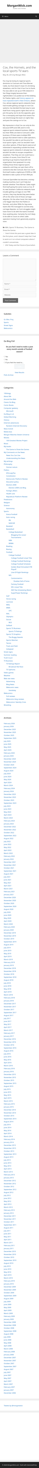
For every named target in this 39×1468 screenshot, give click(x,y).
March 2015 (8, 1101)
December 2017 (10, 1003)
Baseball (9, 526)
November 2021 (10, 865)
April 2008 (7, 1346)
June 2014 (7, 1127)
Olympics (9, 616)
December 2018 (10, 968)
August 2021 (8, 874)
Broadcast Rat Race (16, 667)
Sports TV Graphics (13, 634)
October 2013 (9, 1151)
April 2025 (7, 750)
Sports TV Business (16, 227)
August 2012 (8, 1192)
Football (9, 552)
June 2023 (7, 809)
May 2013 (7, 1166)
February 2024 (9, 788)
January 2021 (9, 894)
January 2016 (9, 1071)
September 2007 (10, 1366)
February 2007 (9, 1387)
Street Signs (8, 325)
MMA (8, 608)
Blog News (10, 684)
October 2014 (9, 1116)
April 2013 (7, 1169)
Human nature (11, 467)
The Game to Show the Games (17, 449)
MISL (8, 605)
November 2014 (10, 1113)
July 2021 (7, 877)
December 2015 (10, 1074)
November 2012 (10, 1183)
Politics (6, 470)
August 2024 (8, 771)
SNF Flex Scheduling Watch (21, 590)
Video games (9, 672)
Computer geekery (11, 408)
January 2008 (9, 1355)
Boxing (9, 549)
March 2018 (8, 995)
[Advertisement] (19, 40)
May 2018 (7, 989)
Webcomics (8, 328)
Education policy (12, 482)
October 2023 (9, 800)
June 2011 (7, 1234)
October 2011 (9, 1222)
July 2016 (7, 1054)
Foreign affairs (11, 491)
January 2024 (9, 791)
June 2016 (7, 1057)
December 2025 (10, 729)
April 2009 (7, 1310)
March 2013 (8, 1172)
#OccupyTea (11, 473)
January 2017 (9, 1036)
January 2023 (9, 824)
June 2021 (7, 880)
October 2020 (9, 903)
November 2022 (10, 830)
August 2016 (8, 1051)
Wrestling (7, 705)
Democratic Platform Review (17, 479)
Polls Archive (8, 375)
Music (6, 443)
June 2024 (7, 776)
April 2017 (7, 1027)
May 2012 (7, 1201)
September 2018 (10, 977)
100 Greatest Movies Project (16, 440)
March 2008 (8, 1349)
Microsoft (9, 411)
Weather (7, 675)
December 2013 (10, 1145)
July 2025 (7, 741)
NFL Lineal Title (17, 587)
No (6, 359)
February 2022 (9, 856)
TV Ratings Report (13, 664)
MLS (10, 622)
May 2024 (7, 779)
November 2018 (10, 971)
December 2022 (10, 827)
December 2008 (10, 1322)
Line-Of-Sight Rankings (19, 572)
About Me (7, 396)
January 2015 (9, 1107)
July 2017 (7, 1018)
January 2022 (9, 859)
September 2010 (10, 1260)
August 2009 (8, 1298)
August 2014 (8, 1121)
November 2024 (10, 762)
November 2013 (10, 1148)
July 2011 (7, 1231)
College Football (15, 555)
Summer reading (10, 655)
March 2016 (8, 1065)
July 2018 (7, 983)
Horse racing (11, 599)
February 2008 (9, 1352)
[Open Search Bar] (36, 16)
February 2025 (9, 753)
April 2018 (7, 992)
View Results (19, 372)
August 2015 (8, 1086)
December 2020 (10, 897)
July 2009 (7, 1301)
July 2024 (7, 773)
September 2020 (10, 906)
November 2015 (10, 1077)
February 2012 (9, 1210)
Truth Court (8, 658)
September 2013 (10, 1154)
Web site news (9, 678)
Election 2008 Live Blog (17, 488)
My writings (8, 461)
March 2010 (8, 1278)
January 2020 (9, 930)
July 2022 (7, 841)
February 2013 (9, 1175)
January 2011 (9, 1248)
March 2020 (8, 924)
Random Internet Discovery (16, 426)
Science (7, 505)
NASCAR (12, 523)
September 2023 (10, 803)
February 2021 (9, 891)
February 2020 (9, 927)
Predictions (8, 499)
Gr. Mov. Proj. (9, 319)
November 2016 (10, 1042)
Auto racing (10, 517)
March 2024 (8, 785)
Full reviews (10, 696)
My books (7, 446)
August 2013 (8, 1157)
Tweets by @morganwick (13, 1405)
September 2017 (10, 1012)
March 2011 (8, 1242)
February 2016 (9, 1068)
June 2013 (7, 1163)
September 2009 (10, 1296)
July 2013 (7, 1160)
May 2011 (7, 1237)
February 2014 (9, 1139)
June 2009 (7, 1304)
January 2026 (9, 726)
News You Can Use (13, 455)
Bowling (9, 546)
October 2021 (9, 868)
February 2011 (9, 1245)
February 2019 (9, 962)
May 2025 (7, 747)
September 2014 (10, 1119)
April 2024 (7, 782)
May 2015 (7, 1095)
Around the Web (10, 399)
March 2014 (8, 1136)
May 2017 (7, 1024)
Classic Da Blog (9, 402)
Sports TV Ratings (15, 631)
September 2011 (10, 1225)
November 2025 (10, 732)
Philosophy (8, 464)
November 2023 (10, 797)
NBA (6, 227)
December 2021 (10, 862)
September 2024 (10, 768)
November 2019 (10, 936)
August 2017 (8, 1015)
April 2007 (7, 1381)
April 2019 (7, 956)
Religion (7, 502)
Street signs (8, 652)
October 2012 (9, 1186)
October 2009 (9, 1293)
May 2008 (7, 1343)
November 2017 (10, 1006)
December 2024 (10, 759)
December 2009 (10, 1287)
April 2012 (7, 1204)
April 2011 (7, 1239)
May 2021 (7, 883)
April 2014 (7, 1133)
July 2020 (7, 912)
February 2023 (9, 821)
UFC (10, 610)
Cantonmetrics (16, 578)
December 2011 (10, 1216)
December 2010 (10, 1251)
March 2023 (8, 818)
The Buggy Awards (16, 637)
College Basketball (16, 532)
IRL (10, 520)
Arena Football (11, 514)
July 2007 (7, 1372)
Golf (7, 596)
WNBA (11, 543)
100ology (7, 393)
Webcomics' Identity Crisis (16, 702)
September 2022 (10, 835)
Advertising (10, 681)
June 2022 (7, 844)
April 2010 (7, 1275)
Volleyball (10, 649)
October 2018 (9, 974)
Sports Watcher (12, 640)
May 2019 (7, 953)
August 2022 (8, 838)
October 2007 (9, 1363)
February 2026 (9, 723)
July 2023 (7, 806)
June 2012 (7, 1198)
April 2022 (7, 850)
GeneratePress (32, 1465)
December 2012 (10, 1180)
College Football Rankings (21, 561)
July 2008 (7, 1337)
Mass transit (8, 429)
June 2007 (7, 1375)
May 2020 (7, 918)
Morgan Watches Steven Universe (16, 435)
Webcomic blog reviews (15, 699)
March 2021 (8, 889)
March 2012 (8, 1207)
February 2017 (9, 1033)
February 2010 (9, 1281)
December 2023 (10, 794)
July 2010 (7, 1266)
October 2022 (9, 832)
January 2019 (9, 965)
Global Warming (10, 417)
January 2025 (9, 756)
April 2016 (7, 1062)
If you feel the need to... (14, 362)
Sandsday (12, 690)
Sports (6, 322)
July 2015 (7, 1089)
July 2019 (7, 947)
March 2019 (8, 959)
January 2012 (9, 1213)
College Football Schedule (21, 564)
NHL (8, 613)
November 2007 (10, 1360)
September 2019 (10, 942)
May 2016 (7, 1060)
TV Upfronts (10, 669)
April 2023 (7, 815)
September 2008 (10, 1331)
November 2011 (10, 1219)
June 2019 (7, 950)
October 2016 (9, 1045)
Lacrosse (9, 602)
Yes (6, 356)
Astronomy (10, 508)
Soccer (8, 619)
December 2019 (10, 933)
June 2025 (7, 744)
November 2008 (10, 1325)
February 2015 (9, 1104)
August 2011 (8, 1228)
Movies (6, 438)
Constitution (11, 476)
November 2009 (10, 1290)
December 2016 (10, 1039)
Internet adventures (11, 423)
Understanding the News (15, 458)
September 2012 (10, 1189)
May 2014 (7, 1130)
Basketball (10, 529)
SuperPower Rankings (19, 593)
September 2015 (10, 1083)
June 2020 (7, 915)
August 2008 (8, 1334)
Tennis (8, 643)
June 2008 (7, 1340)
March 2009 (8, 1313)
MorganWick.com (19, 6)
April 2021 (7, 886)
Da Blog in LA (9, 414)
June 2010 (7, 1269)
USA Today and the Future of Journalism (20, 245)
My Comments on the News (14, 452)
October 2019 (9, 939)
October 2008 (9, 1328)
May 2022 (7, 847)
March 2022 (8, 853)
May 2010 (7, 1272)
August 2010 (8, 1263)
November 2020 (10, 900)
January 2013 (9, 1178)
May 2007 (7, 1378)
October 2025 (9, 735)
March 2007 (8, 1384)
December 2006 (10, 1393)
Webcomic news (12, 687)
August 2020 (8, 909)
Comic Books (9, 405)
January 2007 (9, 1390)
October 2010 (9, 1257)
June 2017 (7, 1021)
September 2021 (10, 871)
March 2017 (8, 1030)
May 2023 (7, 812)
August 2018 (8, 980)
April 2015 (7, 1098)
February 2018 (9, 998)
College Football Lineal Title (21, 558)
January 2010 (9, 1284)
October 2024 (9, 765)
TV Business (8, 661)
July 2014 (7, 1124)
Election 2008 (11, 485)
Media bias (8, 432)
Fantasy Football (17, 584)
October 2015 (9, 1080)
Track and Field (12, 646)
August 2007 (8, 1369)
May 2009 (7, 1307)
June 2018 (7, 986)
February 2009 (9, 1316)
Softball (9, 625)
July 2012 (7, 1195)
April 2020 (7, 921)
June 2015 (7, 1092)
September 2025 (10, 738)
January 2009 (9, 1319)
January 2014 (9, 1142)
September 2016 (10, 1048)
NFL (10, 575)
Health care (10, 493)
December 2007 (10, 1357)
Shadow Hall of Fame (21, 581)
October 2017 (9, 1009)
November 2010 (10, 1254)
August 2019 (8, 945)
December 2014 (10, 1110)
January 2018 (9, 1001)
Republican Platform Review (16, 496)
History (6, 420)
